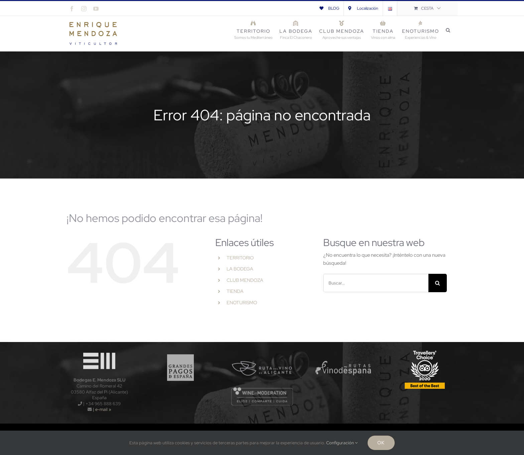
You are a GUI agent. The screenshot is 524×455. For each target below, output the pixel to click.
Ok (381, 443)
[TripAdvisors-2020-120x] (425, 351)
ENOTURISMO (242, 303)
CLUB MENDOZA (245, 280)
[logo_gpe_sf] (181, 351)
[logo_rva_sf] (262, 351)
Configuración (342, 443)
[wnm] (262, 389)
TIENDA (235, 291)
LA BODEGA (240, 269)
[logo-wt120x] (99, 351)
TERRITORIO (240, 258)
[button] (448, 30)
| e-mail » (101, 409)
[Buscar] (437, 283)
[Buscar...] (375, 283)
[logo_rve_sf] (343, 351)
